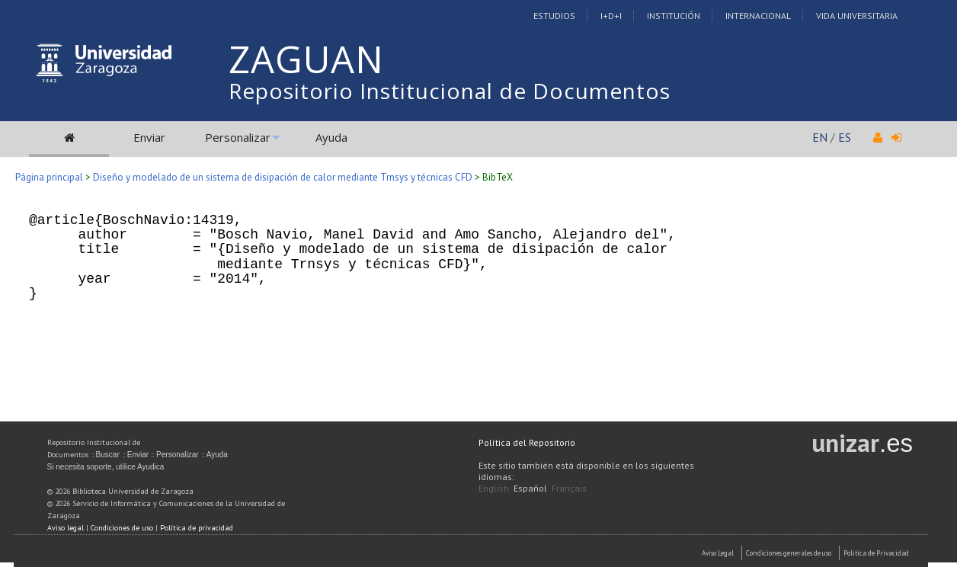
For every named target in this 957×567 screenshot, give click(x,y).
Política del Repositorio (526, 442)
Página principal (49, 177)
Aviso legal (65, 528)
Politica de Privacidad (876, 553)
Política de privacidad (196, 528)
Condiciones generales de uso (788, 553)
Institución (673, 15)
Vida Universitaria (857, 15)
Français (569, 488)
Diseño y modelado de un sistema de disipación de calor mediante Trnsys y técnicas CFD (282, 177)
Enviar (149, 137)
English (493, 488)
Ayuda (331, 137)
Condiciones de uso (122, 528)
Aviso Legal (718, 553)
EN (819, 137)
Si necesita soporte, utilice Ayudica (106, 467)
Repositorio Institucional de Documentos (450, 90)
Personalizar (237, 137)
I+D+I (611, 15)
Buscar (108, 454)
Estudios (554, 15)
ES (844, 137)
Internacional (758, 15)
